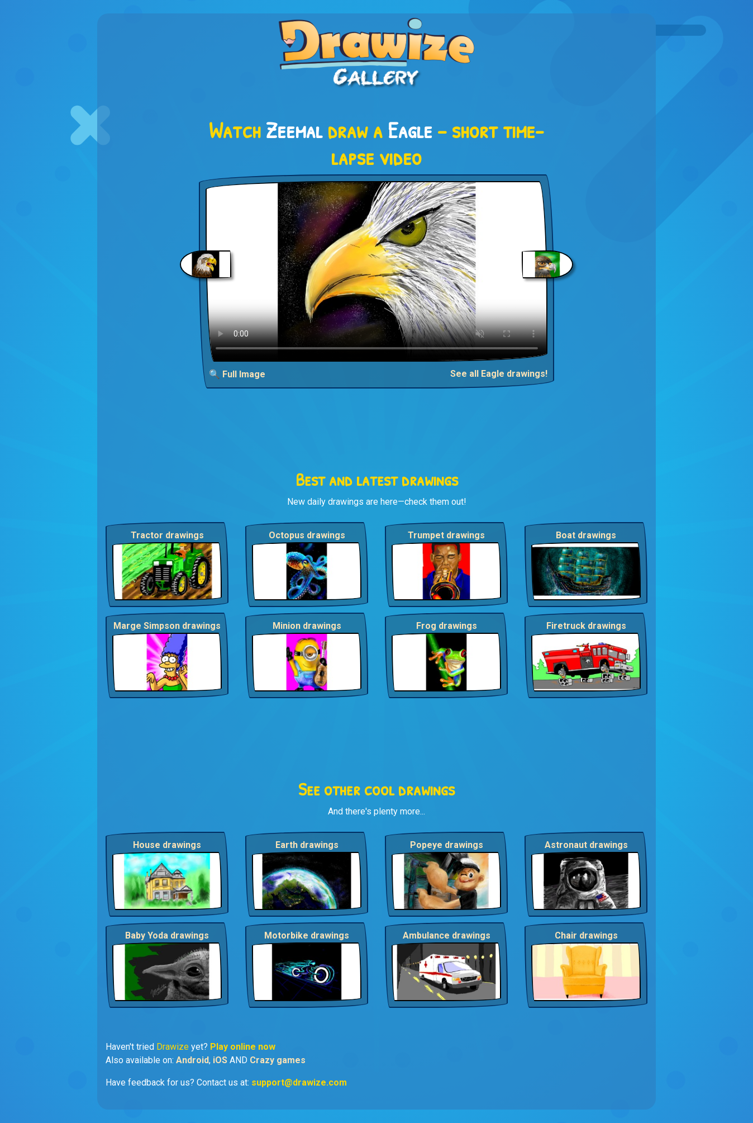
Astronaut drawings (586, 845)
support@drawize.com (299, 1082)
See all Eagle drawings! (498, 373)
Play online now (242, 1046)
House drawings (167, 845)
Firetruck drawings (586, 625)
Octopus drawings (307, 535)
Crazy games (278, 1060)
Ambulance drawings (446, 935)
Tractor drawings (167, 535)
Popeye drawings (446, 845)
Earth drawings (307, 845)
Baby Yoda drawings (167, 935)
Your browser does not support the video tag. (377, 271)
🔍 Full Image (237, 374)
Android (192, 1060)
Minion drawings (307, 625)
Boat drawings (586, 535)
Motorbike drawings (306, 935)
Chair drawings (586, 935)
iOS (220, 1060)
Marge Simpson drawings (167, 625)
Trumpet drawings (446, 535)
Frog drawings (446, 625)
